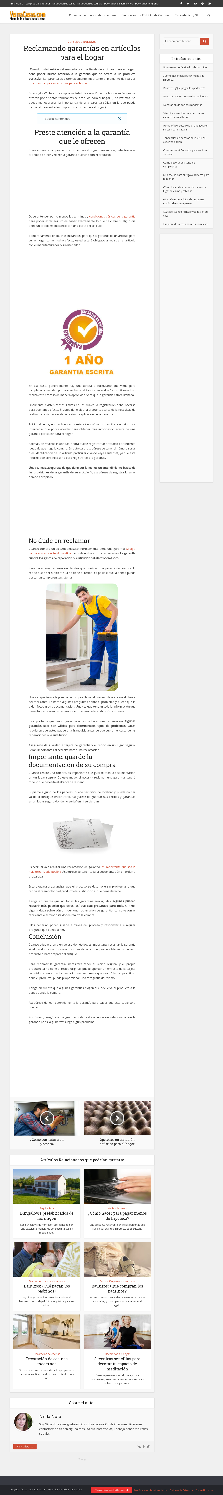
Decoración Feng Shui (147, 3)
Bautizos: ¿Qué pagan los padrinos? (47, 1288)
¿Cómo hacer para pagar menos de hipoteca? (117, 1215)
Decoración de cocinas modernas (47, 1361)
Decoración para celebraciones (47, 1281)
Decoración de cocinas (89, 3)
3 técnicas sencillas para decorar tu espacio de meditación (117, 1364)
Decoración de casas (63, 3)
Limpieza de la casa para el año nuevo (185, 224)
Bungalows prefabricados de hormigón (47, 1215)
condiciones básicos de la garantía (112, 216)
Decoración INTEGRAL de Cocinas (145, 15)
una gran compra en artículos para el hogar (58, 83)
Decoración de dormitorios (118, 3)
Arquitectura (16, 3)
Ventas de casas (117, 1208)
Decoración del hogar (117, 1354)
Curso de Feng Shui (188, 15)
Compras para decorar (38, 3)
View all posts (25, 1446)
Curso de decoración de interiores (92, 15)
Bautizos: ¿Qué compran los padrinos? (117, 1288)
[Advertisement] (82, 188)
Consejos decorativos (82, 42)
